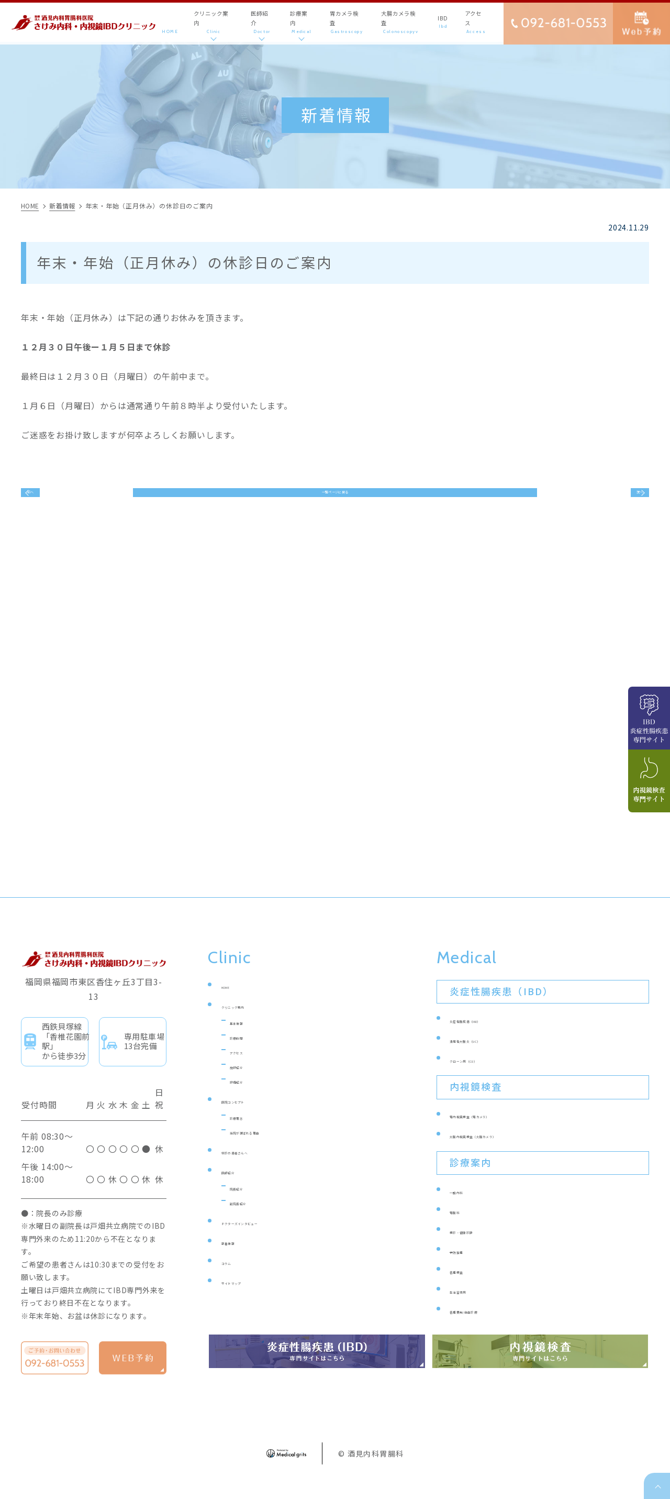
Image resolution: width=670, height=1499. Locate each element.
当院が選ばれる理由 (267, 1147)
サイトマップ (246, 1297)
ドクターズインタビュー (266, 1237)
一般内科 (466, 1207)
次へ (624, 499)
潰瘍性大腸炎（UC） (489, 1055)
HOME (234, 1001)
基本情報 (246, 1037)
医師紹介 (237, 1187)
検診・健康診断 (479, 1246)
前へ (46, 499)
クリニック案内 (250, 1021)
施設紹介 (246, 1081)
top (657, 1486)
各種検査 (466, 1286)
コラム (233, 1277)
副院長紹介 (250, 1218)
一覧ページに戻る (335, 499)
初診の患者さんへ (254, 1167)
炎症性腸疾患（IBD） (490, 1035)
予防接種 (466, 1266)
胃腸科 (462, 1226)
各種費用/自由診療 (484, 1326)
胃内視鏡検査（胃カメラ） (499, 1131)
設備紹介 (246, 1096)
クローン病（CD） (484, 1075)
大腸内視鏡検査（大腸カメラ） (507, 1150)
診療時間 (246, 1052)
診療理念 (246, 1132)
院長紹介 (246, 1203)
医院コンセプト (250, 1116)
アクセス (246, 1067)
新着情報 (237, 1257)
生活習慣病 (470, 1306)
